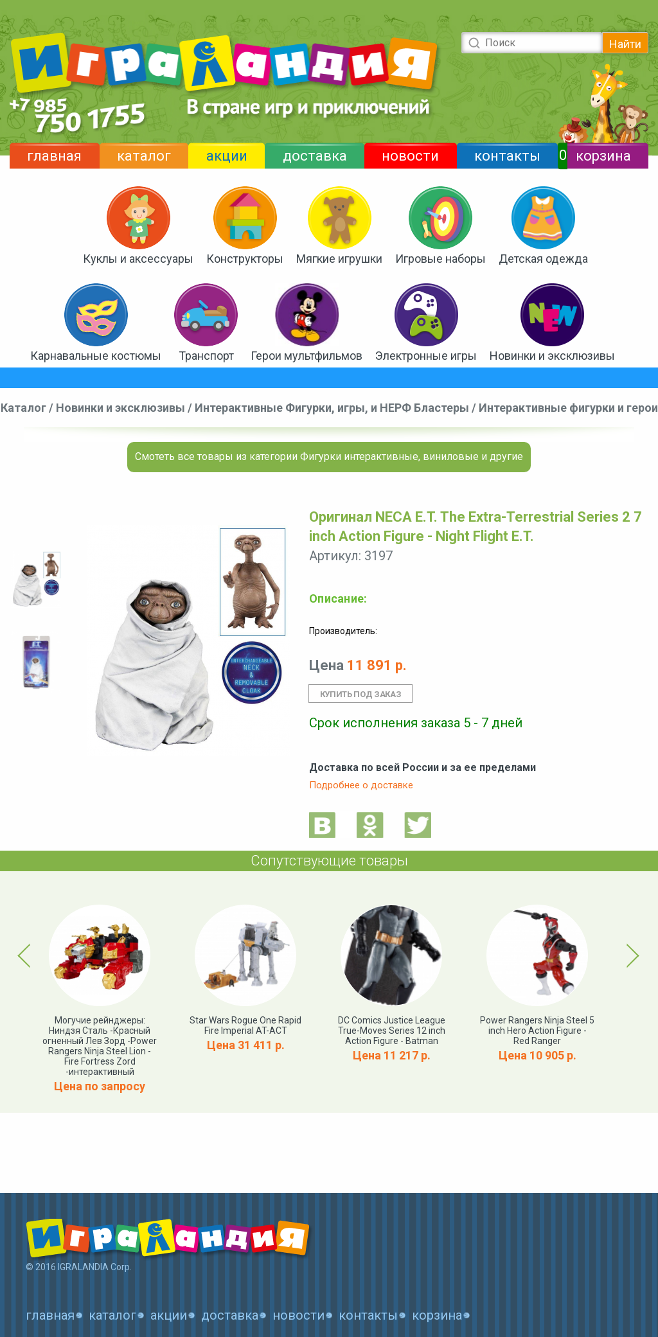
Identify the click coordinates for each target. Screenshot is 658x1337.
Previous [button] (26, 955)
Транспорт (206, 355)
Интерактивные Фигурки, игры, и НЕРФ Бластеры (332, 407)
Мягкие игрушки (339, 258)
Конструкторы (244, 258)
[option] (36, 580)
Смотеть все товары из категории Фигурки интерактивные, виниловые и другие (329, 456)
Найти (625, 44)
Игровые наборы (440, 258)
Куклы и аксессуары (138, 258)
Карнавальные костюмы (95, 355)
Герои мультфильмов (306, 355)
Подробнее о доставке (361, 785)
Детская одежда (543, 258)
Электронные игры (426, 355)
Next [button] (631, 955)
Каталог (23, 407)
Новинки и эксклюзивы (552, 355)
